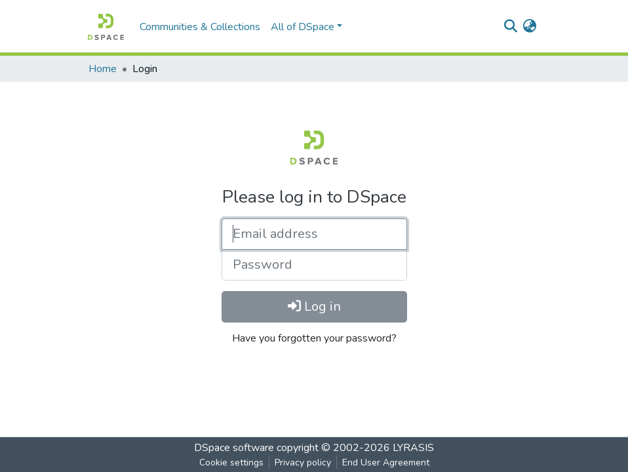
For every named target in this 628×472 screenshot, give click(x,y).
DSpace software (234, 448)
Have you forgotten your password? (314, 338)
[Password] (314, 265)
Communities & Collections (200, 27)
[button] (529, 27)
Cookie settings (231, 462)
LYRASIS (413, 448)
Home (102, 69)
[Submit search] (510, 27)
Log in (314, 306)
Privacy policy (303, 462)
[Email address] (314, 234)
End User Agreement (385, 462)
